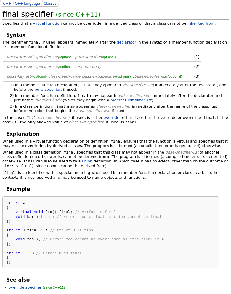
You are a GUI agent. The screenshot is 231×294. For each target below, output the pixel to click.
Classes (50, 3)
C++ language (27, 3)
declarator (126, 42)
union (87, 161)
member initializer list (131, 100)
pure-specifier (48, 89)
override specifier (24, 287)
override (111, 117)
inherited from (200, 23)
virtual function (47, 23)
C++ (7, 3)
